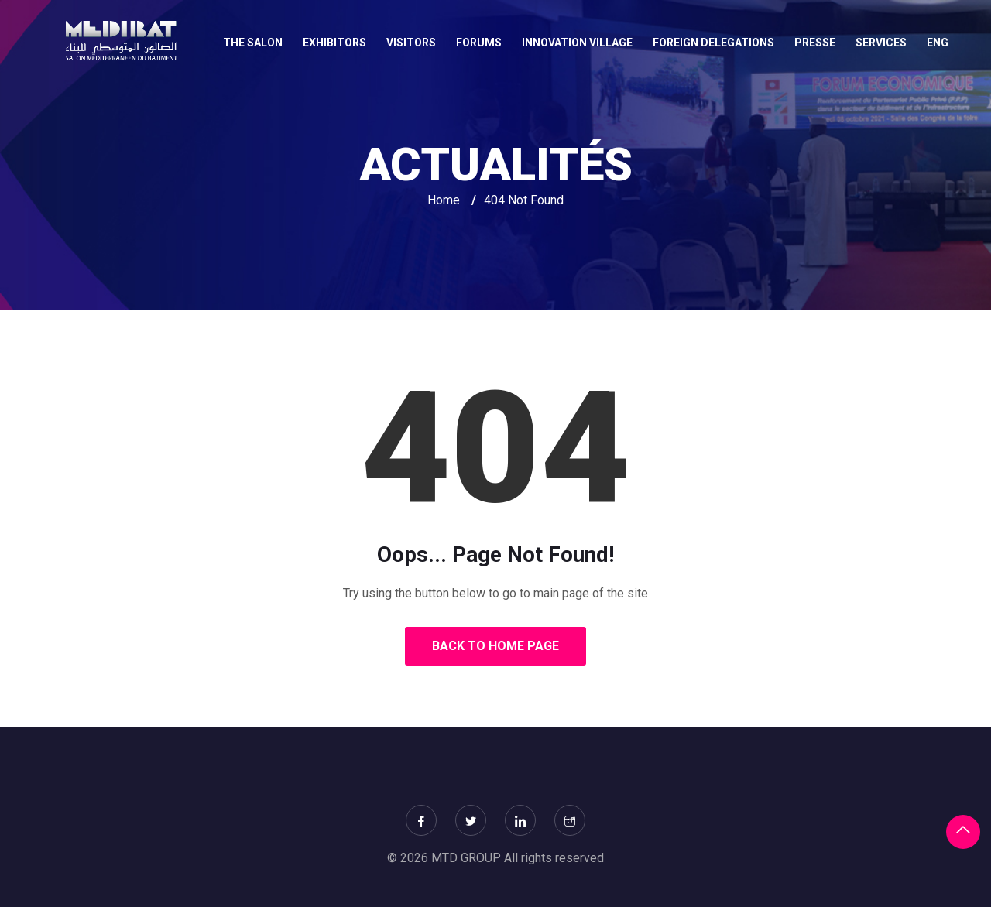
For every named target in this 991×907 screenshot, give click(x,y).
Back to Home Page (495, 645)
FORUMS (479, 42)
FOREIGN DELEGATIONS (713, 42)
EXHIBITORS (334, 42)
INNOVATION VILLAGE (577, 42)
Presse (814, 42)
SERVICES (881, 42)
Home (443, 200)
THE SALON (253, 42)
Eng (937, 42)
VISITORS (411, 42)
